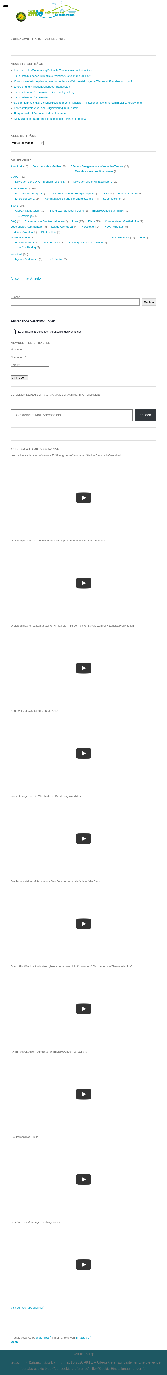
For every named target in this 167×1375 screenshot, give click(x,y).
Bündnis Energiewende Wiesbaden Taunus (97, 166)
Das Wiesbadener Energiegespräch (73, 193)
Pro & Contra (55, 259)
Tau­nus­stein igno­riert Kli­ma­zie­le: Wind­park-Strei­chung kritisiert (52, 75)
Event (14, 205)
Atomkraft (17, 166)
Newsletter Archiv (26, 279)
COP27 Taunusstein (27, 210)
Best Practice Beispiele (29, 193)
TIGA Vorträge (24, 216)
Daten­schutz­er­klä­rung (45, 1362)
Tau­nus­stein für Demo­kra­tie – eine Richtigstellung (44, 92)
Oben (14, 1341)
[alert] (83, 331)
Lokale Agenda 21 (62, 226)
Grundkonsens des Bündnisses (94, 171)
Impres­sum (14, 1362)
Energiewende (19, 188)
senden (145, 415)
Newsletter (88, 226)
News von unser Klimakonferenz (93, 181)
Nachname (18, 357)
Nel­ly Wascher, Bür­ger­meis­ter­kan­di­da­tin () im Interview (50, 118)
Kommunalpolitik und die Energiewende (69, 198)
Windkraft (16, 254)
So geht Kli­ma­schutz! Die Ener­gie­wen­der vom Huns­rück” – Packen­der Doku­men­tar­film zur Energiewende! (78, 102)
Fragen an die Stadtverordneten (44, 221)
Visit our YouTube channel (27, 1307)
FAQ (13, 221)
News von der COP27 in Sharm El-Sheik (40, 181)
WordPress (43, 1337)
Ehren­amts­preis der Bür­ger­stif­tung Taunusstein (46, 108)
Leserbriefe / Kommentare (27, 226)
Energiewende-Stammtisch (108, 210)
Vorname (17, 349)
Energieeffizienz (25, 198)
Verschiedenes (120, 237)
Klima (91, 221)
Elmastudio (83, 1337)
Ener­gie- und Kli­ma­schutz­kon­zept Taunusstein (42, 86)
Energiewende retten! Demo (67, 210)
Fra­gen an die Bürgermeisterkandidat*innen (40, 113)
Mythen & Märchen (26, 259)
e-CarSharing (27, 247)
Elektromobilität (24, 242)
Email (15, 364)
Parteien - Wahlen (22, 232)
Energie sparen (127, 193)
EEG (106, 193)
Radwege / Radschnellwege (86, 242)
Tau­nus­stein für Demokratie (31, 97)
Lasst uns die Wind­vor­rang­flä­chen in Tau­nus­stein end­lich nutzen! (53, 70)
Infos (75, 221)
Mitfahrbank (51, 242)
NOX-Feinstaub (114, 226)
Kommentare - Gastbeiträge (122, 221)
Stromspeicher (112, 198)
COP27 (15, 176)
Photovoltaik (48, 232)
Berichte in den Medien (47, 166)
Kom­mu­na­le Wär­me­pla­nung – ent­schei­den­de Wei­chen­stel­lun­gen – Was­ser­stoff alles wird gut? (73, 81)
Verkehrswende (20, 237)
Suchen (15, 296)
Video (143, 237)
